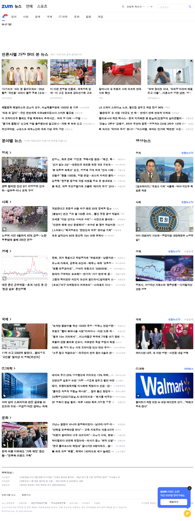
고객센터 (86, 503)
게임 (100, 17)
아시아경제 (7, 97)
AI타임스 (188, 368)
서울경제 (188, 251)
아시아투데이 (56, 97)
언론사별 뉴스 (9, 494)
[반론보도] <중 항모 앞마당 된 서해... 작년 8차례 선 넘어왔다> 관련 (51, 481)
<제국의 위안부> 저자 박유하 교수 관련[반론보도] (43, 484)
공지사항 (74, 503)
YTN (101, 97)
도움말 (97, 503)
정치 (14, 17)
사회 (25, 17)
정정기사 (7, 472)
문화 (76, 17)
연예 (29, 6)
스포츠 (42, 6)
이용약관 (23, 503)
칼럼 (88, 17)
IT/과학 (63, 17)
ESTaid (7, 511)
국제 (49, 17)
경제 (37, 17)
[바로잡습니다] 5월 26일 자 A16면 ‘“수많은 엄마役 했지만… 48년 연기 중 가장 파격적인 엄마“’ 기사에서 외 (70, 477)
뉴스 (18, 6)
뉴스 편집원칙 (8, 503)
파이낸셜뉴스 (154, 97)
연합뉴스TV (187, 153)
